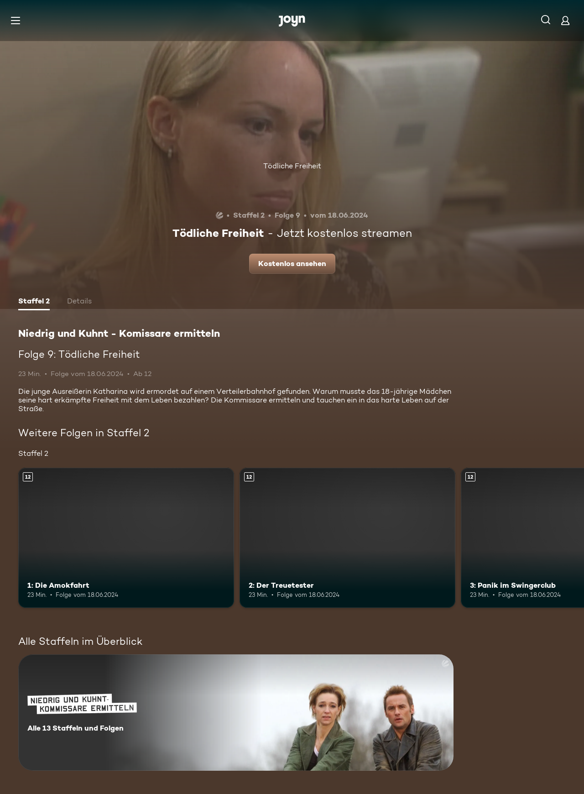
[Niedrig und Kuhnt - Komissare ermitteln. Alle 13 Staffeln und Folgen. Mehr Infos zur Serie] (236, 712)
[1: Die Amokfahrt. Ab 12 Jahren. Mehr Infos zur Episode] (126, 538)
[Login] (565, 20)
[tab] (34, 302)
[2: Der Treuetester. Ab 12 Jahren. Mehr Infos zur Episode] (347, 538)
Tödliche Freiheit (292, 166)
